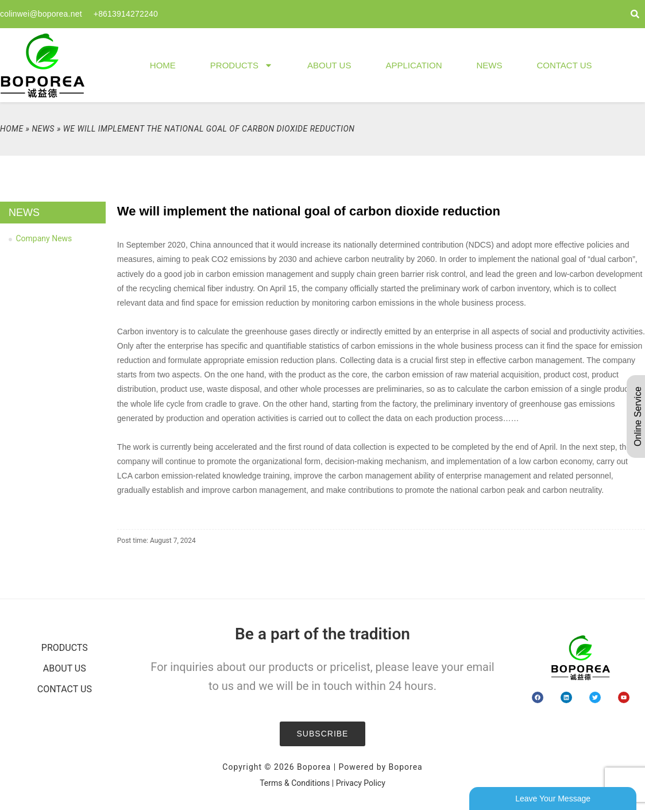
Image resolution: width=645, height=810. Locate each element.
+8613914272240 (126, 13)
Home (163, 65)
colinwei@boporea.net (41, 13)
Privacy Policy (360, 783)
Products (241, 65)
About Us (329, 65)
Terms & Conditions (295, 783)
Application (413, 65)
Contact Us (564, 65)
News (489, 65)
